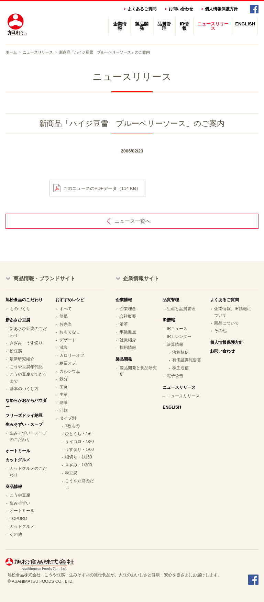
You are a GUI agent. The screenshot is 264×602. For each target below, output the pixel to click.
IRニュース (177, 328)
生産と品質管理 (181, 308)
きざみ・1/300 (78, 465)
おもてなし (69, 332)
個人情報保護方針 (221, 9)
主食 (63, 386)
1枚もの (72, 425)
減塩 (63, 347)
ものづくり (20, 308)
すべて (65, 308)
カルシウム (69, 371)
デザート (67, 340)
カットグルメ (22, 526)
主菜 (63, 394)
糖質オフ (67, 363)
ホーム (11, 52)
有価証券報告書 (186, 359)
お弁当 (65, 324)
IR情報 (184, 26)
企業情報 (119, 26)
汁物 (63, 410)
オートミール (18, 450)
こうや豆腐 (20, 495)
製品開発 (141, 26)
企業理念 (128, 308)
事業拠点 (128, 332)
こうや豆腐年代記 (26, 366)
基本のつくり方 (24, 388)
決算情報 (175, 344)
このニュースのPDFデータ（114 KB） (102, 188)
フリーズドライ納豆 (24, 415)
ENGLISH (245, 23)
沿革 (124, 324)
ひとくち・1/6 (78, 433)
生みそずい (20, 503)
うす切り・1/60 (79, 449)
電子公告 (175, 375)
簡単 (63, 316)
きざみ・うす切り (26, 343)
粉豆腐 (16, 351)
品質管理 (164, 26)
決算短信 (180, 352)
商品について (226, 323)
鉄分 (63, 379)
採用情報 (128, 347)
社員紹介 (128, 340)
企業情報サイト (141, 278)
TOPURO (18, 518)
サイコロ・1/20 (79, 441)
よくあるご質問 (142, 9)
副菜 (63, 402)
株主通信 (180, 367)
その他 (16, 534)
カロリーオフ (71, 355)
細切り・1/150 (78, 457)
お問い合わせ (180, 9)
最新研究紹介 (22, 358)
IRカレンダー (179, 336)
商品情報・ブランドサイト (44, 278)
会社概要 (128, 316)
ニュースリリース (213, 26)
